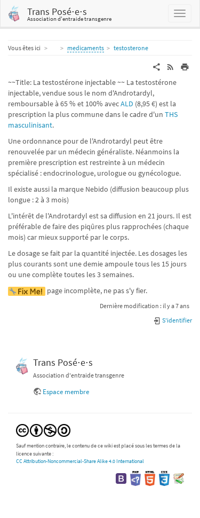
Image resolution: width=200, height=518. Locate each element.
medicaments (85, 48)
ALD (127, 103)
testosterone (131, 48)
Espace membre (66, 391)
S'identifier (172, 320)
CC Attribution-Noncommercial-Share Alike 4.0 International (80, 461)
